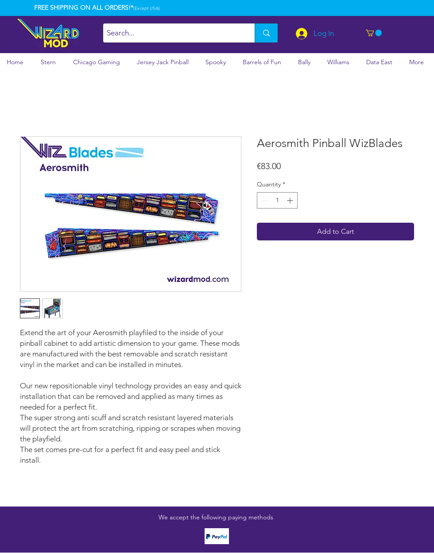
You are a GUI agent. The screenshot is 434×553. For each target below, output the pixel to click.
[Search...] (171, 33)
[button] (374, 33)
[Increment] (290, 200)
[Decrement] (263, 200)
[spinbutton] (277, 200)
